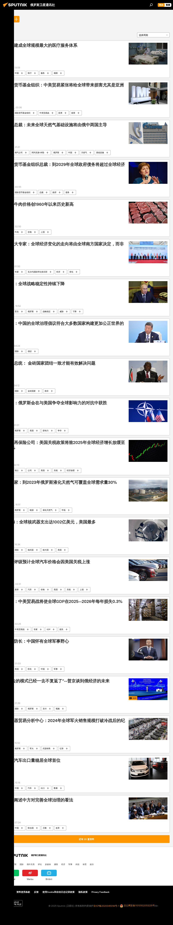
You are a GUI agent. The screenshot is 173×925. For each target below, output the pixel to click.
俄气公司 (19, 152)
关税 (56, 470)
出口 (43, 788)
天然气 (84, 152)
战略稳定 (47, 311)
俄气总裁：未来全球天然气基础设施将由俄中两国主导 (56, 124)
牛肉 (17, 232)
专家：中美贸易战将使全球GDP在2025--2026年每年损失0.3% (64, 601)
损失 (61, 629)
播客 (56, 864)
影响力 (46, 430)
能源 (32, 510)
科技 (77, 864)
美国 (32, 430)
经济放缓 (71, 470)
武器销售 (47, 748)
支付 (45, 708)
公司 (30, 470)
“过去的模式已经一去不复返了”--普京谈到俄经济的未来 (57, 681)
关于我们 (8, 892)
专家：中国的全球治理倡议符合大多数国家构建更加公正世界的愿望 (65, 326)
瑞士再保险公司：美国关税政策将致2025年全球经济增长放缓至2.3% (65, 445)
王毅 (45, 828)
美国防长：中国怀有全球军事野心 (37, 641)
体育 (85, 864)
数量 (56, 788)
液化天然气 (47, 510)
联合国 (31, 828)
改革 (58, 828)
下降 (75, 311)
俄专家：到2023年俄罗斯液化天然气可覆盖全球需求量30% (61, 482)
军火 (32, 748)
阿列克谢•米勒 (38, 152)
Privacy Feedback (100, 892)
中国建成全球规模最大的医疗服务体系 (41, 45)
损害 (73, 113)
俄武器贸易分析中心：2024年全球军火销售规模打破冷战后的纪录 (65, 723)
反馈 (36, 892)
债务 (67, 192)
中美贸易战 (44, 113)
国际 (17, 351)
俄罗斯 (56, 152)
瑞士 (17, 470)
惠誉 (17, 589)
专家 (17, 272)
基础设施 (100, 152)
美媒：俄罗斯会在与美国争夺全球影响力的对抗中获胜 (56, 402)
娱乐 (92, 864)
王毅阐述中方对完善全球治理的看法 (39, 800)
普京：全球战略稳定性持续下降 (35, 283)
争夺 (60, 430)
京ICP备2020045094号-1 (106, 905)
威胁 (62, 311)
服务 (43, 73)
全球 (7, 19)
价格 (30, 232)
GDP (48, 629)
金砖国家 (32, 391)
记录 (62, 748)
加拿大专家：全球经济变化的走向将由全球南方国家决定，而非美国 (65, 246)
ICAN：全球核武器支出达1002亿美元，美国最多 (51, 522)
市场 (63, 510)
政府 (54, 192)
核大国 (46, 550)
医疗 (30, 73)
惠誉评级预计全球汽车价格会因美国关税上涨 (48, 561)
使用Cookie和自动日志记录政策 (58, 892)
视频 (58, 708)
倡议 (30, 351)
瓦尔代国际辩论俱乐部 (37, 272)
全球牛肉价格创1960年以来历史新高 (40, 204)
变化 (71, 272)
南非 (47, 391)
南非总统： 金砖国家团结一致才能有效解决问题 (50, 363)
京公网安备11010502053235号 (137, 905)
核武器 (31, 550)
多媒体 (48, 864)
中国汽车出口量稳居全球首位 (33, 760)
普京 (17, 311)
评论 (40, 864)
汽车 (30, 589)
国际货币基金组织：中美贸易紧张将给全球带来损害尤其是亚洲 (65, 85)
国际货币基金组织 (22, 113)
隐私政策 (83, 892)
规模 (56, 73)
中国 (17, 73)
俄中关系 (31, 864)
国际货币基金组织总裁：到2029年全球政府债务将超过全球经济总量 (65, 167)
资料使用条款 (23, 892)
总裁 (41, 192)
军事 (56, 669)
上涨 (43, 232)
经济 (58, 272)
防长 (30, 669)
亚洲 (60, 113)
